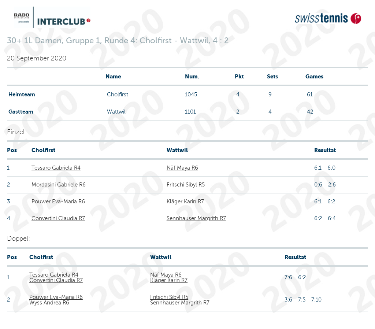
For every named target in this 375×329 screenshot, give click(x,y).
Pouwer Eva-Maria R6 (58, 201)
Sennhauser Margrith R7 (196, 218)
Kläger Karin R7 (185, 201)
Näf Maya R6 (182, 168)
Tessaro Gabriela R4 (56, 168)
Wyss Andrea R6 (49, 303)
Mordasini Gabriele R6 (58, 185)
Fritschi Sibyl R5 (186, 185)
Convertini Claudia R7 (58, 218)
